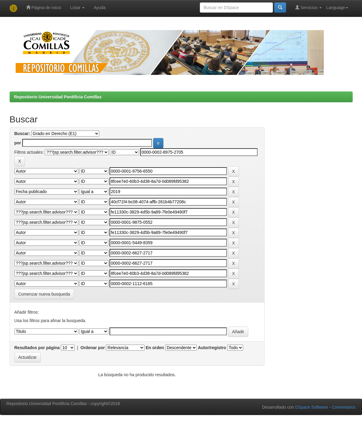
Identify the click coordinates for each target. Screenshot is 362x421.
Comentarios (343, 407)
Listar (77, 7)
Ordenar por (93, 347)
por (17, 142)
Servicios (308, 7)
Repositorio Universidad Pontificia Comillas (58, 96)
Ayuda (99, 7)
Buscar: (22, 133)
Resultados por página (37, 347)
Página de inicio (43, 7)
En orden (155, 347)
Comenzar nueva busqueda (44, 294)
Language (337, 7)
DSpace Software (311, 407)
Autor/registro (212, 347)
